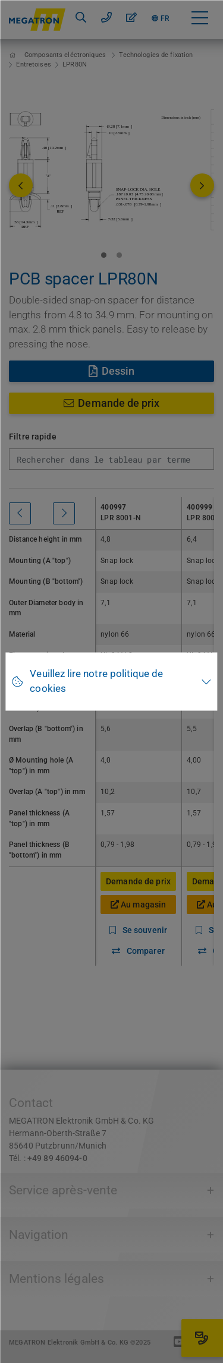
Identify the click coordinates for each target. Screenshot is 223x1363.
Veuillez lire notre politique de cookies (96, 681)
